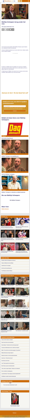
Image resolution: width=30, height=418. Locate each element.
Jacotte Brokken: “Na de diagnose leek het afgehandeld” (11, 373)
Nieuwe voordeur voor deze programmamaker (9, 355)
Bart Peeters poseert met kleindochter (8, 365)
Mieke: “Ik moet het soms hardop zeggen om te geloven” (11, 350)
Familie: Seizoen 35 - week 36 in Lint (22, 285)
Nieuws (4, 136)
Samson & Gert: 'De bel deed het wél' (15, 93)
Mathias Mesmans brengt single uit (7, 352)
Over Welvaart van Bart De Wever (7, 270)
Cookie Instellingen (15, 417)
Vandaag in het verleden (6, 381)
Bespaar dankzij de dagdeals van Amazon (8, 260)
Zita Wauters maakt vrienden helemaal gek (9, 376)
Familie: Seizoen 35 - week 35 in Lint (7, 308)
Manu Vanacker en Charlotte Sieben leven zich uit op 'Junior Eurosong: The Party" (7, 239)
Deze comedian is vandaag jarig (7, 371)
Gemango (23, 417)
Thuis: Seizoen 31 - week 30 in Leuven (22, 330)
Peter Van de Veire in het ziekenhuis (7, 342)
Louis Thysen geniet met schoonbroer (8, 363)
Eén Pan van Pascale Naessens (7, 268)
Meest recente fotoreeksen (7, 275)
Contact (14, 412)
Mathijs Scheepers (5, 208)
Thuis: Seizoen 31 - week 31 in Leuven (22, 308)
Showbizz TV (4, 216)
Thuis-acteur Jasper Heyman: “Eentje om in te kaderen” (11, 368)
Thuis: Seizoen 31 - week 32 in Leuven (22, 296)
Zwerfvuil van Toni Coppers (6, 265)
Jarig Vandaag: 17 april (6, 391)
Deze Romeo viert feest (5, 360)
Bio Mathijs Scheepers (15, 200)
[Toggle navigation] (28, 1)
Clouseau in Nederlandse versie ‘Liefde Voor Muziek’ (10, 347)
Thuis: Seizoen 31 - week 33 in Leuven (7, 285)
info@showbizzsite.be (8, 417)
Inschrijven (15, 110)
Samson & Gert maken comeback (7, 339)
